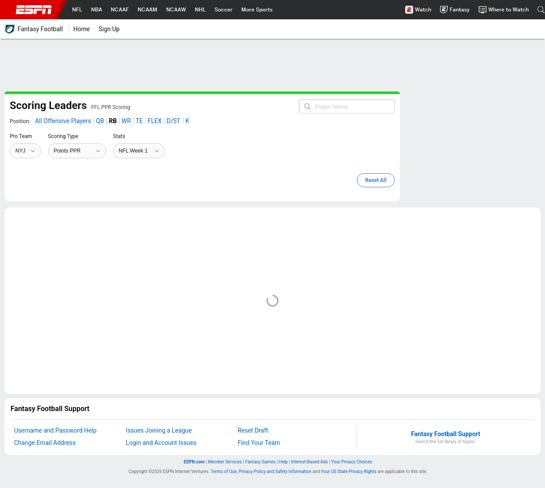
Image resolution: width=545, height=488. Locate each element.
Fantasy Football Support (445, 433)
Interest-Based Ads (311, 461)
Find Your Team (259, 442)
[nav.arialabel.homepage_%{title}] (77, 9)
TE (139, 121)
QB (100, 121)
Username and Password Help (55, 430)
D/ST (174, 121)
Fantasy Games (262, 461)
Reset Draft (253, 430)
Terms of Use (223, 471)
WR (126, 121)
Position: (20, 121)
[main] (202, 146)
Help (284, 461)
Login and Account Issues (161, 442)
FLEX (155, 121)
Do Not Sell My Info (352, 461)
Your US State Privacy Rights (348, 471)
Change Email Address (45, 442)
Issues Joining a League (159, 430)
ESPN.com (196, 461)
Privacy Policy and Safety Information (275, 471)
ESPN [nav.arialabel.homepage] (34, 9)
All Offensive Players (63, 121)
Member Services (226, 461)
